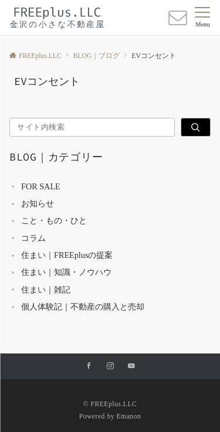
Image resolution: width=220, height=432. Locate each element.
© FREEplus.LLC (110, 404)
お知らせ (37, 203)
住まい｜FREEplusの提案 (67, 255)
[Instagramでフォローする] (110, 366)
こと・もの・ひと (54, 220)
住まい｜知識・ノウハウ (66, 272)
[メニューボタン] (203, 17)
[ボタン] (177, 21)
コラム (33, 238)
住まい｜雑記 (45, 289)
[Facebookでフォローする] (89, 366)
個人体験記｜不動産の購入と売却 (82, 306)
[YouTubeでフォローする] (131, 366)
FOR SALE (40, 186)
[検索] (196, 127)
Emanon (128, 416)
